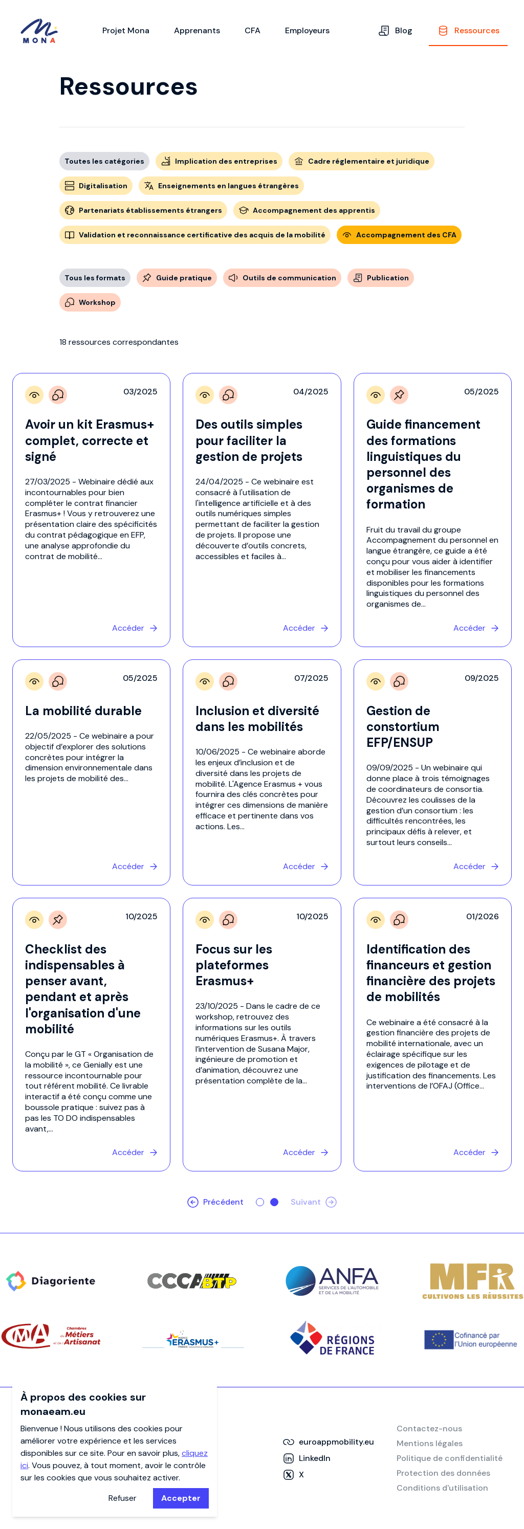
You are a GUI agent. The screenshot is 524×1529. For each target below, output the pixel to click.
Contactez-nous (429, 1428)
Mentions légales (430, 1443)
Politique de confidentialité (450, 1458)
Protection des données (443, 1473)
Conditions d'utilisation (442, 1487)
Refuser (122, 1498)
